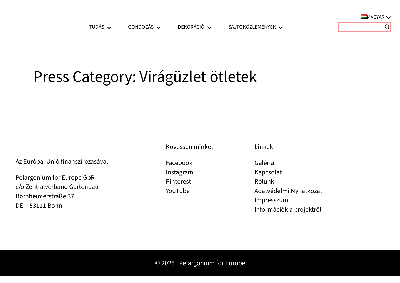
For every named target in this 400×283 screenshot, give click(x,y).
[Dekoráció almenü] (209, 27)
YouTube (178, 191)
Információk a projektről (287, 209)
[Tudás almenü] (109, 27)
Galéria (264, 163)
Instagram (179, 172)
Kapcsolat (268, 172)
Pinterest (178, 181)
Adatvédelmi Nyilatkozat (288, 191)
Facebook (179, 163)
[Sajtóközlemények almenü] (280, 27)
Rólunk (264, 181)
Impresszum (271, 200)
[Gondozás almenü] (158, 27)
